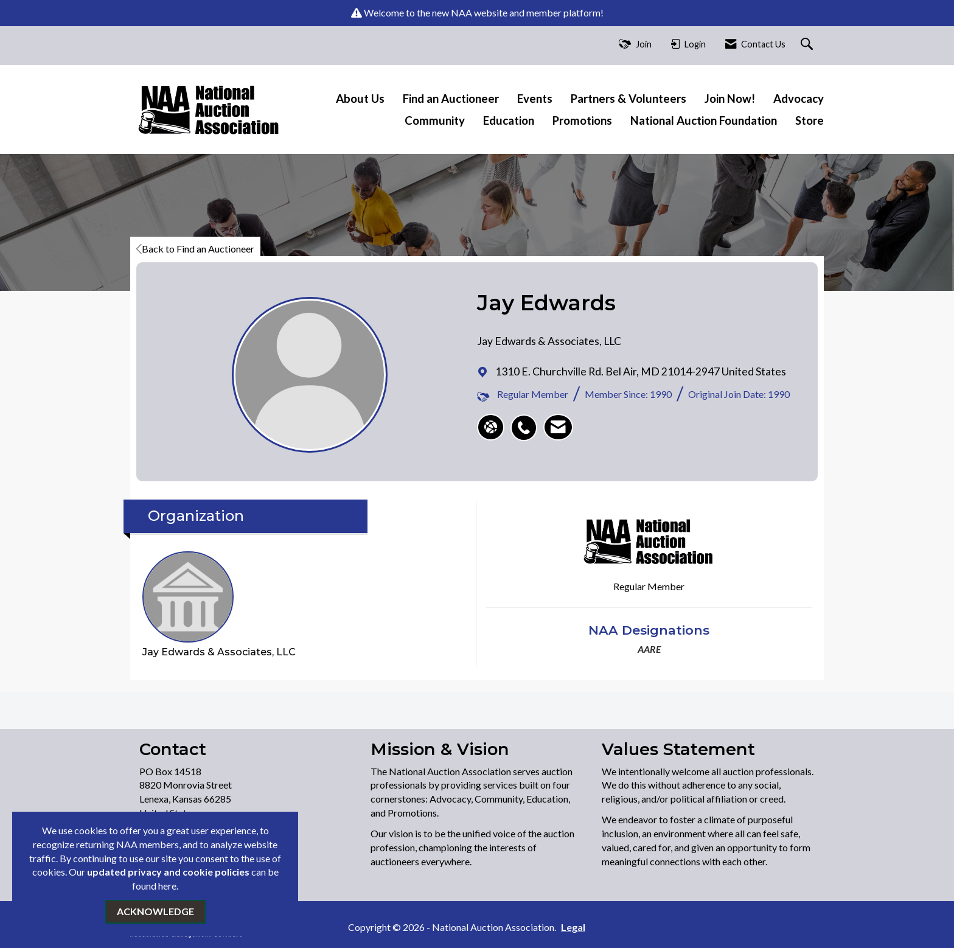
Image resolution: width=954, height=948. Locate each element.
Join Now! (730, 98)
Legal (573, 927)
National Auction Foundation (703, 120)
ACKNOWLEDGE (155, 911)
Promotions (582, 120)
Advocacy (798, 98)
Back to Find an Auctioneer (195, 248)
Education (508, 120)
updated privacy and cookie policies (168, 871)
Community (435, 120)
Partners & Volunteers (628, 98)
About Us (360, 98)
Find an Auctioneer (451, 98)
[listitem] (526, 421)
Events (534, 98)
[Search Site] (808, 44)
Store (809, 120)
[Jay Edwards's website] (490, 427)
